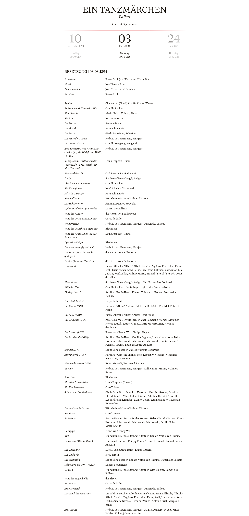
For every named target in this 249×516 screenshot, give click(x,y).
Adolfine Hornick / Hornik (163, 396)
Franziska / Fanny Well (118, 332)
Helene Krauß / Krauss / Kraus (122, 323)
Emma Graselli (113, 363)
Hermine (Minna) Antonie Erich (123, 306)
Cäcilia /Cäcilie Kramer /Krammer (160, 319)
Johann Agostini (114, 118)
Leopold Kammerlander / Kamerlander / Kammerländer (136, 399)
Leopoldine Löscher (116, 349)
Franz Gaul (111, 79)
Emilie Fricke (150, 306)
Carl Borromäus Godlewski (120, 173)
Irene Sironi (112, 454)
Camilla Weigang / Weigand (121, 143)
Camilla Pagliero (114, 108)
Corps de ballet (113, 218)
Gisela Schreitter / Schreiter (120, 133)
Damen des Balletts (116, 208)
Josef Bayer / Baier (115, 84)
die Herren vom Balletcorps (120, 213)
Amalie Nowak (113, 319)
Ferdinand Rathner (152, 270)
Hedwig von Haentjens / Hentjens (123, 138)
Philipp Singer (141, 332)
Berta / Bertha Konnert (136, 418)
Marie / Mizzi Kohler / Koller (121, 113)
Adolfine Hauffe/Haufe (118, 292)
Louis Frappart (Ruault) (118, 161)
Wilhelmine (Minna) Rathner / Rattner (127, 198)
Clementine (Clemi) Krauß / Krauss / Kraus (129, 103)
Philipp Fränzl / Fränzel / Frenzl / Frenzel (151, 273)
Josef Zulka (120, 273)
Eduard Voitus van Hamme (147, 292)
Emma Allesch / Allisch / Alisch (122, 266)
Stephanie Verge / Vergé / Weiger (123, 178)
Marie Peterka (113, 425)
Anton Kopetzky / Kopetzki (120, 203)
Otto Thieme (112, 387)
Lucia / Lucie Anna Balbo (126, 270)
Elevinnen (111, 228)
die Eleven (111, 478)
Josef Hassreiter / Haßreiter (134, 79)
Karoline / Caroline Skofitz (120, 354)
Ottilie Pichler (132, 319)
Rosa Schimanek (114, 128)
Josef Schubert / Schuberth (120, 188)
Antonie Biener (113, 123)
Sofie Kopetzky (145, 354)
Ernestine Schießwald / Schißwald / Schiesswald (132, 341)
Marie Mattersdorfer (151, 323)
